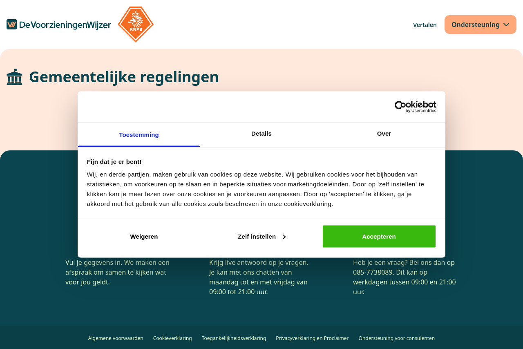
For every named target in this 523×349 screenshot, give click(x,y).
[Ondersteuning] (480, 24)
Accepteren (379, 236)
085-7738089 (373, 272)
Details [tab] (261, 133)
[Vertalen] (425, 25)
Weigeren (144, 236)
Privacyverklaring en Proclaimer (312, 338)
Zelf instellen (262, 236)
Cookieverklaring (172, 338)
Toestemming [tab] (139, 134)
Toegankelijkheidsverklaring (234, 338)
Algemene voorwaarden (115, 338)
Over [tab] (384, 133)
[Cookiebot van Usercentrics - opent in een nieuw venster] (400, 107)
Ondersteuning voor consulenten (397, 338)
